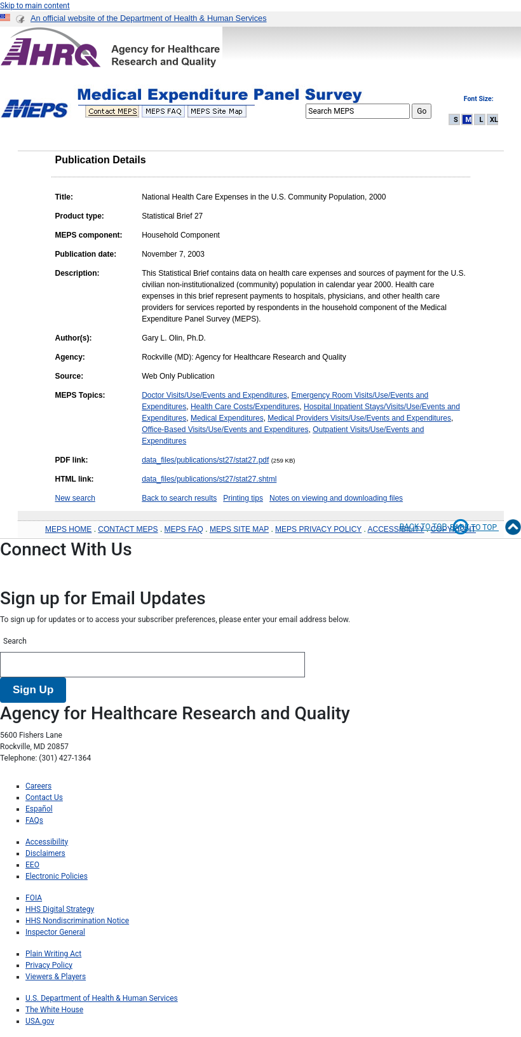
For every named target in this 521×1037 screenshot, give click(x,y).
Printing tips (243, 498)
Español (39, 808)
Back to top (434, 526)
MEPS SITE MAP (239, 529)
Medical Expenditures (227, 418)
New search (75, 498)
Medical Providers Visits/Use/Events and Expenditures (359, 418)
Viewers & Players (55, 976)
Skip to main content (35, 5)
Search (15, 641)
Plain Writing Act (53, 953)
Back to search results (179, 498)
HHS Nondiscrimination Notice (77, 920)
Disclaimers (45, 853)
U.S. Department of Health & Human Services (101, 998)
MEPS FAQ (184, 529)
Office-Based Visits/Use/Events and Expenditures (225, 429)
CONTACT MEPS (128, 529)
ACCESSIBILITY (396, 529)
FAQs (34, 820)
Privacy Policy (48, 965)
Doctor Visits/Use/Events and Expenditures (214, 395)
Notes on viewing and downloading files (336, 498)
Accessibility (46, 841)
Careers (38, 786)
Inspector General (55, 932)
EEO (32, 864)
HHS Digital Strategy (59, 909)
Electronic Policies (56, 876)
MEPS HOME (68, 529)
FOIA (33, 897)
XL (494, 120)
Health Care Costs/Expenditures (245, 406)
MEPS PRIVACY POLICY (318, 529)
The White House (54, 1009)
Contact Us (44, 797)
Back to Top (485, 527)
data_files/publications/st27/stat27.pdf (205, 460)
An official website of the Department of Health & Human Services (148, 18)
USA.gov (39, 1021)
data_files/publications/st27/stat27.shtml (209, 479)
